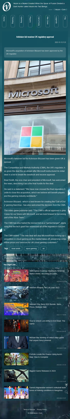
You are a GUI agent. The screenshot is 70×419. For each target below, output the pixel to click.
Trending (13, 20)
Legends (56, 20)
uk (43, 248)
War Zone (48, 20)
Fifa (65, 18)
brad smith (16, 248)
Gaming (22, 20)
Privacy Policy (42, 409)
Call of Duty (39, 21)
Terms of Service (29, 409)
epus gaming (31, 248)
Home (4, 19)
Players (30, 20)
